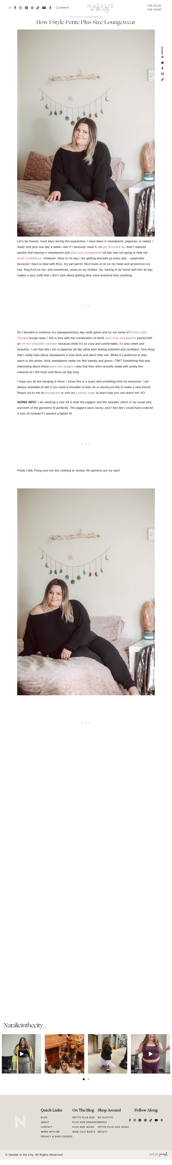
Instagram (52, 392)
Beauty (103, 1132)
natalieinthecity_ (25, 1025)
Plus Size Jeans (83, 1127)
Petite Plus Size (83, 1117)
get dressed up (114, 247)
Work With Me (50, 1132)
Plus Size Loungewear (86, 17)
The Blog (154, 5)
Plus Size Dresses (85, 1122)
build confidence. (30, 258)
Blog (44, 1117)
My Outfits (105, 1117)
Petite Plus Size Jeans (113, 1127)
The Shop (154, 9)
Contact (46, 1127)
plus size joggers (62, 366)
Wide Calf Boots (83, 1132)
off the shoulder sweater (40, 343)
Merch (102, 1122)
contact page (85, 392)
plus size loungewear (86, 252)
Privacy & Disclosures (56, 1136)
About (45, 1122)
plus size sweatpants (120, 338)
